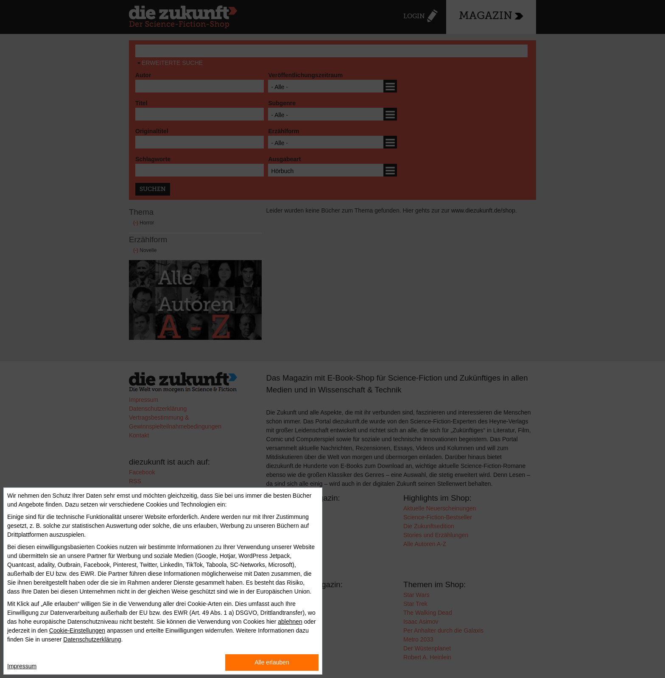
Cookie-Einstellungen (77, 630)
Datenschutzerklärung (92, 639)
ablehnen (290, 621)
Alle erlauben (271, 662)
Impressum (21, 666)
